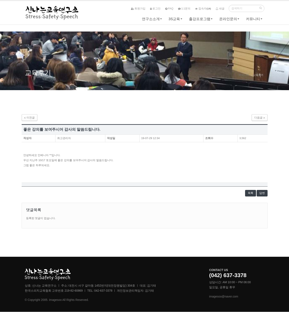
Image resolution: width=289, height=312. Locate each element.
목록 (250, 193)
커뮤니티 (253, 20)
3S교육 (174, 20)
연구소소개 (151, 20)
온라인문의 (228, 20)
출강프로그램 (199, 20)
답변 (262, 193)
